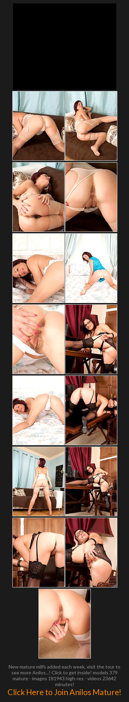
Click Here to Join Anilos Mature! (64, 692)
